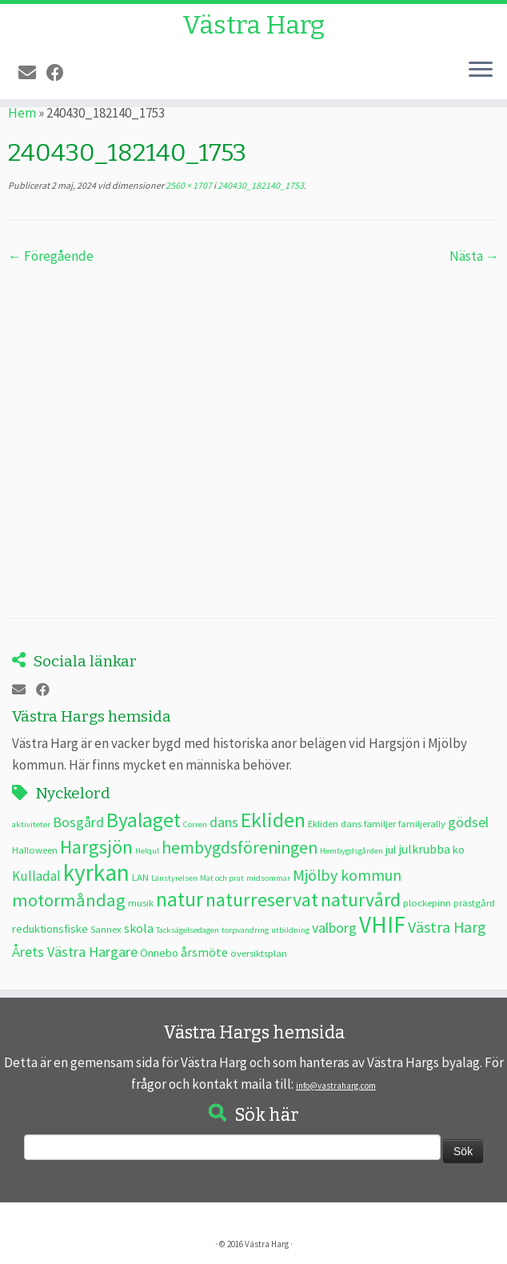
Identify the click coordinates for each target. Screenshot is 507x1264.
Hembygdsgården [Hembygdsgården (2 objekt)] (351, 851)
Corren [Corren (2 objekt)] (195, 824)
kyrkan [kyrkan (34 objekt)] (96, 872)
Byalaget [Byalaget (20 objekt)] (143, 820)
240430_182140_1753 (260, 185)
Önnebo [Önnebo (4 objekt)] (159, 953)
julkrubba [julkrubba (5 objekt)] (424, 849)
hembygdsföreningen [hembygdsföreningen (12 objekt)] (239, 847)
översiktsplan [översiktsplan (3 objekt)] (258, 952)
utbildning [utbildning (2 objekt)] (290, 930)
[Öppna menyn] (481, 70)
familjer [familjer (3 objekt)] (380, 823)
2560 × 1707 (188, 185)
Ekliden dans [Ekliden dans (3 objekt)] (334, 823)
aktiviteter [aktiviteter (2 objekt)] (31, 824)
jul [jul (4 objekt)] (390, 849)
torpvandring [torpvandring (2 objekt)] (245, 930)
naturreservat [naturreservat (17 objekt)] (262, 899)
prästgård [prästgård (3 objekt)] (474, 902)
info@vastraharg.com (336, 1085)
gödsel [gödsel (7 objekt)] (468, 822)
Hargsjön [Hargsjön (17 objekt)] (96, 846)
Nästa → (474, 256)
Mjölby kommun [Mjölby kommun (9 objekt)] (347, 875)
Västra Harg (253, 25)
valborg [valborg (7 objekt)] (334, 927)
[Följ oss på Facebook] (60, 73)
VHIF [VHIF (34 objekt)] (382, 924)
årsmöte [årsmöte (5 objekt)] (204, 952)
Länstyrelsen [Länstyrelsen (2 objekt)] (174, 878)
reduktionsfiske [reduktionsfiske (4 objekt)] (50, 929)
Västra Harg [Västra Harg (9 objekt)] (446, 927)
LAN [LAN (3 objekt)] (140, 876)
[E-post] (32, 73)
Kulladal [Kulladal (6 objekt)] (36, 876)
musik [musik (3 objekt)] (141, 902)
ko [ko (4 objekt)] (459, 849)
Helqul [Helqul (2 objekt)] (147, 851)
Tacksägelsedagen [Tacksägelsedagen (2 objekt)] (187, 930)
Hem (22, 113)
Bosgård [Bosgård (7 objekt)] (78, 822)
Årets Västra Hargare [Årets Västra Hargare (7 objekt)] (75, 951)
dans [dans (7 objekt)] (224, 822)
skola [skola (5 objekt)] (139, 928)
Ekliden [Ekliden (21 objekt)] (273, 820)
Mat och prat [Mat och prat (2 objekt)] (222, 878)
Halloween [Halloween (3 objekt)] (35, 849)
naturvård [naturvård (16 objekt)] (361, 900)
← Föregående (51, 256)
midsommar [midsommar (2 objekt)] (268, 878)
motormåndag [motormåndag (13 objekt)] (69, 900)
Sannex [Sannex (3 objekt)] (106, 928)
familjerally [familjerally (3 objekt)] (421, 823)
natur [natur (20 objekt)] (179, 899)
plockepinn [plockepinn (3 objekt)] (427, 902)
